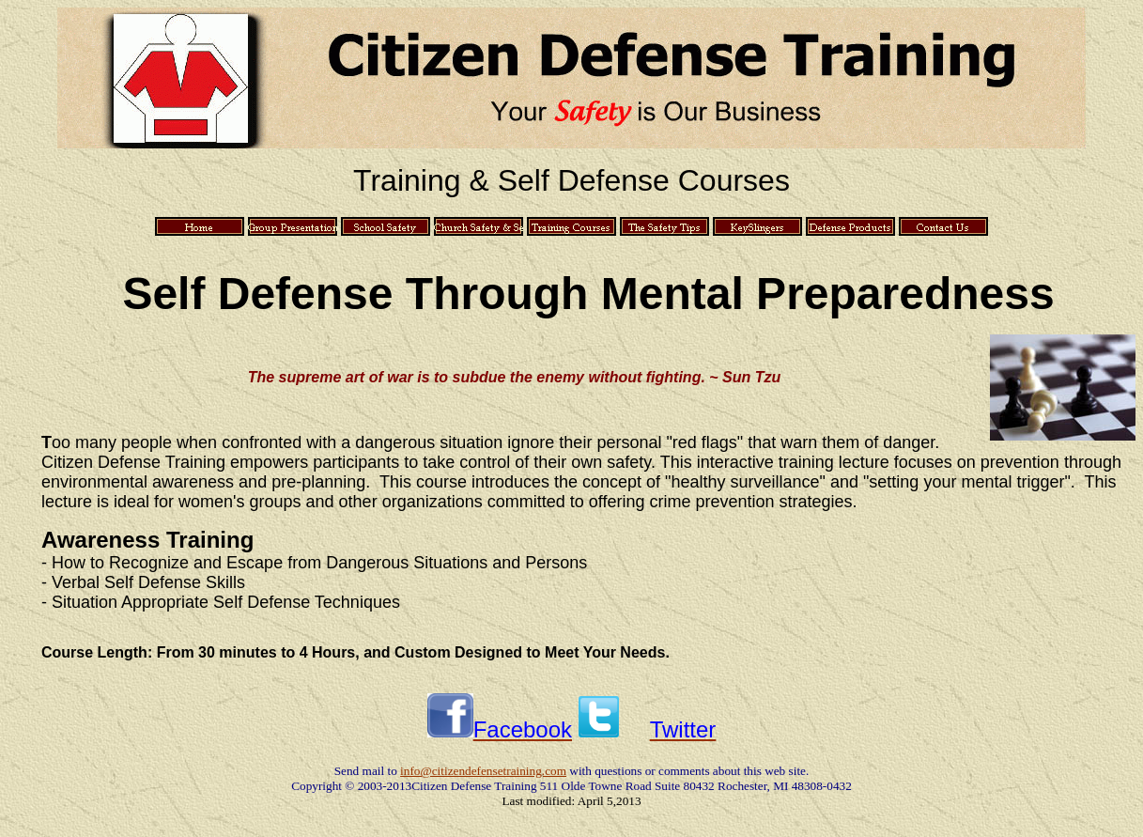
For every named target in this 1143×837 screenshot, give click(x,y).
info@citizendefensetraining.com (483, 771)
